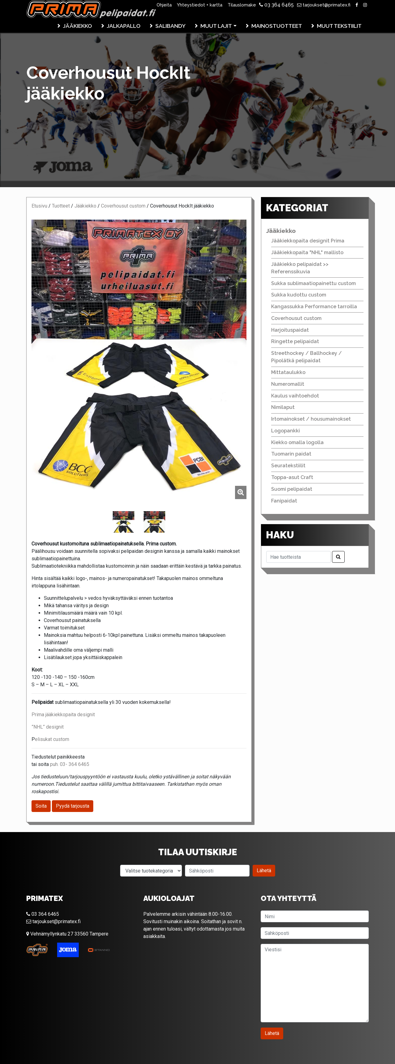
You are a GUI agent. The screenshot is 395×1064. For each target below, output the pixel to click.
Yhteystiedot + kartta (199, 4)
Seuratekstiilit (288, 466)
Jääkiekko (77, 26)
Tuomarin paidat (291, 454)
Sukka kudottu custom (298, 295)
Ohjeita (164, 4)
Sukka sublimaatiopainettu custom (313, 283)
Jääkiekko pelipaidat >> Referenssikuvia (300, 268)
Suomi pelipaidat (291, 489)
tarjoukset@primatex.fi (324, 4)
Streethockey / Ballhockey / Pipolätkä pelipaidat (306, 357)
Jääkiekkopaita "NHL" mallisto (307, 252)
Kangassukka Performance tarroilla (314, 306)
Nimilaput (283, 407)
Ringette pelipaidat (295, 341)
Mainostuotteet (276, 26)
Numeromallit (287, 384)
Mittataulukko (288, 372)
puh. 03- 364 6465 (69, 764)
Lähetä (264, 870)
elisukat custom (52, 739)
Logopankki (285, 431)
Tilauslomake (242, 4)
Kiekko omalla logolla (297, 442)
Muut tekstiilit (339, 26)
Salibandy (170, 26)
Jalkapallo (124, 26)
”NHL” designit (48, 727)
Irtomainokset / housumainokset (311, 419)
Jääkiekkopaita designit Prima (307, 241)
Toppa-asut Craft (292, 477)
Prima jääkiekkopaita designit (63, 714)
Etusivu (39, 206)
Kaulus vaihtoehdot (295, 396)
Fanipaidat (284, 501)
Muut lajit (216, 26)
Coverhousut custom (123, 206)
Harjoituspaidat (290, 330)
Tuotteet (61, 206)
